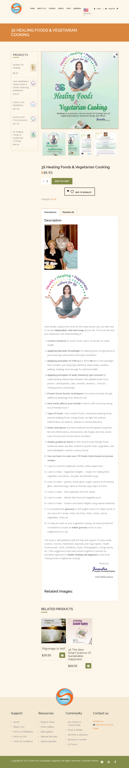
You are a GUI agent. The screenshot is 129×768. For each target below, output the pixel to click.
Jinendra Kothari (90, 760)
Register (110, 8)
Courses (52, 8)
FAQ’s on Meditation (23, 731)
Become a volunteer (78, 734)
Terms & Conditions (23, 741)
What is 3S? (18, 726)
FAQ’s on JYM (19, 736)
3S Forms (72, 744)
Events (61, 8)
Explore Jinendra (48, 741)
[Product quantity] (45, 181)
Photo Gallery (47, 726)
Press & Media (75, 729)
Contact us (98, 721)
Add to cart (62, 181)
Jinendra (77, 8)
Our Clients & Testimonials (74, 723)
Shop (69, 8)
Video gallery (47, 731)
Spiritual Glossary (49, 736)
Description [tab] (50, 212)
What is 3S (42, 8)
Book (53, 199)
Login (97, 8)
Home (33, 8)
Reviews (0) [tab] (68, 212)
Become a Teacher (77, 739)
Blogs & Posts (48, 722)
